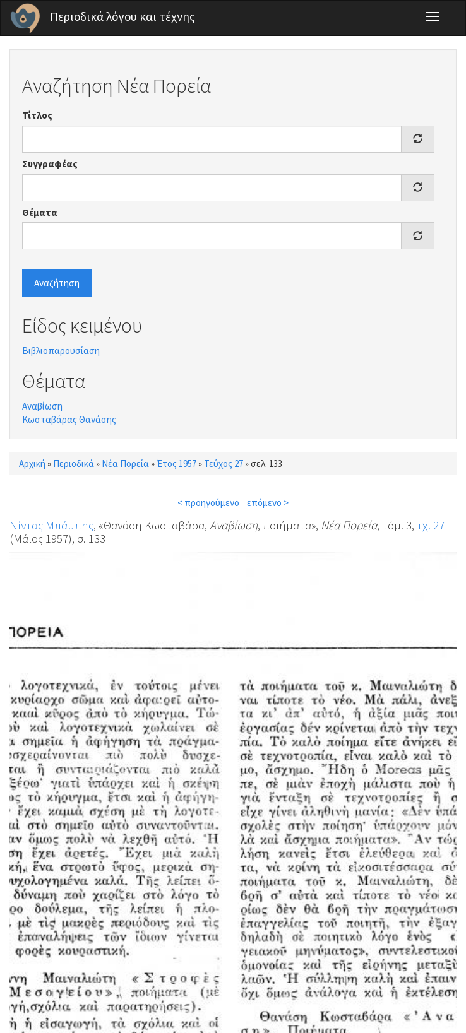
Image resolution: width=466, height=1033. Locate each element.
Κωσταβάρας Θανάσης (69, 419)
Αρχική (32, 463)
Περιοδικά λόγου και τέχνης (122, 16)
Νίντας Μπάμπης (51, 525)
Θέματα (39, 212)
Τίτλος (37, 115)
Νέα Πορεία (125, 463)
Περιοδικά (73, 463)
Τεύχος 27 (223, 463)
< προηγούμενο (208, 503)
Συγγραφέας (50, 164)
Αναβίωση (42, 406)
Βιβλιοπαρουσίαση (61, 351)
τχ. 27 (431, 525)
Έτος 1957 (176, 463)
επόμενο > (268, 503)
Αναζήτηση (57, 283)
